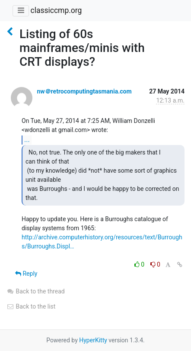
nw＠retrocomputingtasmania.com (84, 91)
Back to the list (30, 306)
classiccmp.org (56, 10)
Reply (26, 273)
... (27, 139)
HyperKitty (93, 340)
